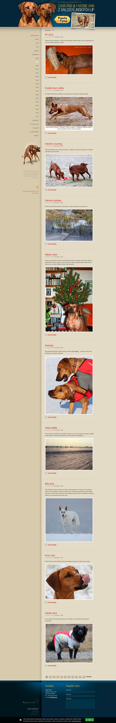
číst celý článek (52, 77)
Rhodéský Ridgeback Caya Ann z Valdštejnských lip (58, 13)
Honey (77, 351)
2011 (37, 69)
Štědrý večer (51, 254)
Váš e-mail (68, 694)
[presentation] (80, 712)
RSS (37, 188)
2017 (37, 91)
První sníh (50, 555)
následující (89, 676)
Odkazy (36, 135)
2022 (37, 109)
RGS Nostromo (32, 709)
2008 (37, 58)
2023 (37, 113)
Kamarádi (36, 128)
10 (80, 676)
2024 (37, 116)
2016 (37, 87)
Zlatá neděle (51, 428)
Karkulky (49, 345)
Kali (37, 47)
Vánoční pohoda (53, 200)
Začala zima (51, 613)
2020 (37, 102)
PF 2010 (49, 34)
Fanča (37, 39)
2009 (37, 62)
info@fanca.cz (53, 697)
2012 (37, 73)
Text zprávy (68, 698)
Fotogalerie (35, 54)
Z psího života (34, 124)
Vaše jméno (68, 690)
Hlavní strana (35, 35)
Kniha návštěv (34, 131)
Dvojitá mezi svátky (54, 88)
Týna (37, 43)
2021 (37, 105)
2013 (37, 76)
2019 (37, 98)
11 (83, 676)
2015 (37, 84)
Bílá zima (49, 484)
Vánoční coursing (53, 144)
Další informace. (76, 721)
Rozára (36, 50)
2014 (37, 80)
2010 (37, 65)
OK (90, 720)
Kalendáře (35, 120)
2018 (37, 94)
